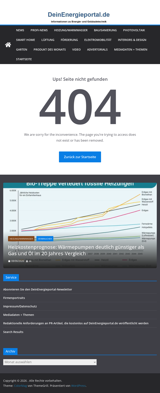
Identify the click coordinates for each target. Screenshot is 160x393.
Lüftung (47, 40)
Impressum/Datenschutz (20, 306)
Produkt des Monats (50, 49)
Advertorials (97, 49)
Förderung (69, 40)
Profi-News (39, 30)
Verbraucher (45, 238)
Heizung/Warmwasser (71, 30)
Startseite (24, 59)
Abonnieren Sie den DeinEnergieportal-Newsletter (37, 289)
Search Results (13, 332)
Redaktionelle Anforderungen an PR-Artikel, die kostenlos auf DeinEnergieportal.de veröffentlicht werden (76, 323)
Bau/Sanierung (105, 30)
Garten (21, 49)
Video (76, 49)
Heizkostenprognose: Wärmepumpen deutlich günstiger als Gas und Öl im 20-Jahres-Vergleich (76, 250)
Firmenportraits (14, 298)
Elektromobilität (97, 40)
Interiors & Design (132, 40)
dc (30, 261)
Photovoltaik (134, 30)
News (20, 30)
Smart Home (25, 40)
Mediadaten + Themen (130, 49)
